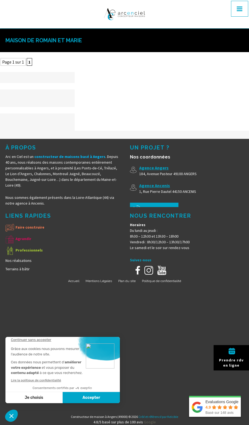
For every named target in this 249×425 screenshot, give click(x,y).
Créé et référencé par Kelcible (158, 417)
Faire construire (30, 227)
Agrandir (23, 238)
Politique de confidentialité (161, 281)
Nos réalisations (18, 260)
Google (150, 422)
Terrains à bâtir (17, 269)
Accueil (73, 281)
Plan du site (127, 281)
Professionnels (29, 250)
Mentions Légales (99, 281)
